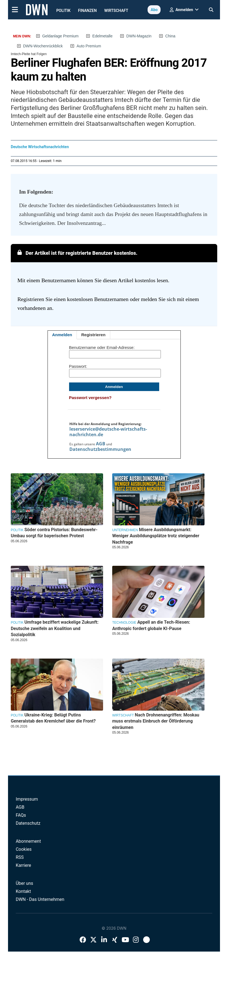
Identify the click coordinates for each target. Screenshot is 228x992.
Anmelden (62, 334)
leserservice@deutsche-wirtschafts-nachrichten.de (108, 432)
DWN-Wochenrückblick (43, 46)
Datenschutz (28, 823)
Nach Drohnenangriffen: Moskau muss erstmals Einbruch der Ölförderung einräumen (155, 721)
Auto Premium (89, 46)
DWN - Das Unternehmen (40, 899)
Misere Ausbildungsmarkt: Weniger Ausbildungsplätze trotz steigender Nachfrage (155, 536)
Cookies (24, 849)
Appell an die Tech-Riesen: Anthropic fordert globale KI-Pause (151, 625)
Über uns (24, 883)
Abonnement (28, 841)
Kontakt (23, 891)
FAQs (21, 815)
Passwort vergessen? (90, 397)
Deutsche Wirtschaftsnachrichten (40, 147)
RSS (20, 857)
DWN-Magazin (138, 36)
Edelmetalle (102, 36)
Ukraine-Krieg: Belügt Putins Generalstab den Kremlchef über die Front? (53, 718)
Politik (63, 10)
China (170, 36)
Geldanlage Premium (60, 36)
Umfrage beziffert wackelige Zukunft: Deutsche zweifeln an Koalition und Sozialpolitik (55, 628)
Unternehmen (125, 530)
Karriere (23, 865)
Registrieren (93, 334)
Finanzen (87, 10)
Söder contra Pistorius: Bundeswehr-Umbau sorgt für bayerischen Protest (54, 532)
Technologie (124, 623)
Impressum (27, 799)
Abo (154, 9)
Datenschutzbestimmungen (100, 449)
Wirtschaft (116, 10)
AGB (100, 444)
